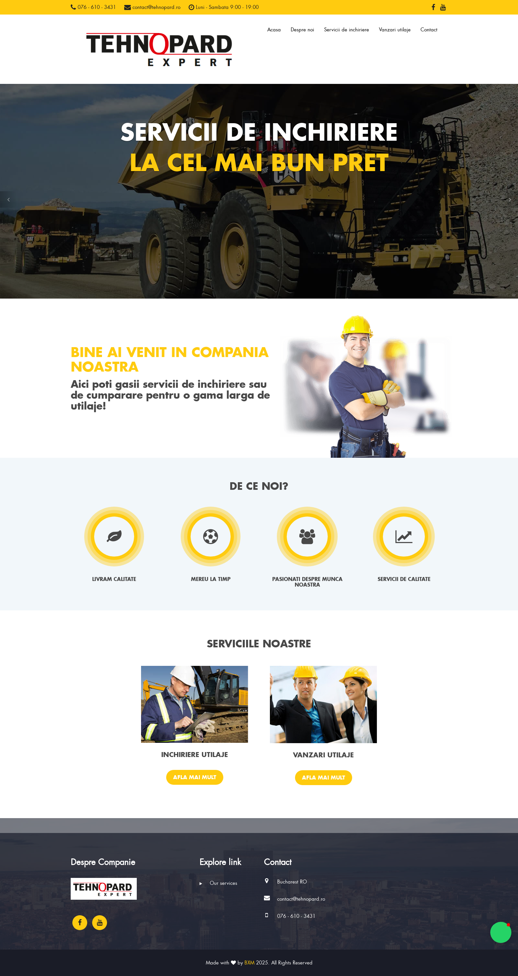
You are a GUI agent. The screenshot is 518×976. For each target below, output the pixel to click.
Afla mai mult (194, 777)
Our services (218, 883)
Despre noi (302, 29)
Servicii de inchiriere (346, 29)
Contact (429, 29)
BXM (249, 962)
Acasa (274, 29)
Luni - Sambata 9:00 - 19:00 (224, 7)
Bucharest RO (292, 882)
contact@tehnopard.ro (152, 7)
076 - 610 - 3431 (93, 7)
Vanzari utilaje (395, 29)
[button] (8, 199)
